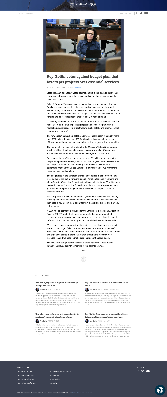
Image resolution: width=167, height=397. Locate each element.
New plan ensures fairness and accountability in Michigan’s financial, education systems (57, 315)
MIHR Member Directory (25, 371)
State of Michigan (55, 379)
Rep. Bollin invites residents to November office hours (106, 284)
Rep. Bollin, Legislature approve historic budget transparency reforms (56, 284)
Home (21, 13)
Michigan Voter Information (26, 379)
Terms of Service (85, 392)
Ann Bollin (78, 87)
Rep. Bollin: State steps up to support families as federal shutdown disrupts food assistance (106, 315)
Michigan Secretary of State (26, 375)
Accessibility (53, 383)
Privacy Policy (75, 392)
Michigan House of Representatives (60, 371)
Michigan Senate (55, 375)
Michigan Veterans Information (27, 383)
